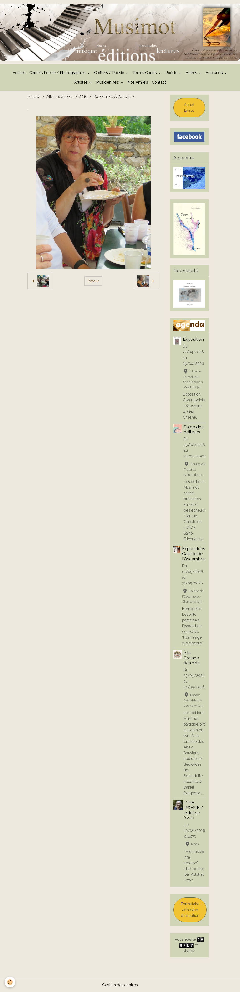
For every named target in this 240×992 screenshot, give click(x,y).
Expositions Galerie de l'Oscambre (193, 554)
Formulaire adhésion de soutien (190, 910)
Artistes (81, 82)
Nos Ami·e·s (138, 82)
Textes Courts (145, 73)
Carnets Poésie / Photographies (58, 73)
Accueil (19, 73)
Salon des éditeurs (194, 430)
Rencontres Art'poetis (112, 97)
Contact (159, 82)
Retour (93, 281)
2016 (83, 97)
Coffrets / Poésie (109, 73)
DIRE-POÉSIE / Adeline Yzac (193, 811)
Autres (192, 73)
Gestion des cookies (120, 985)
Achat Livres (189, 108)
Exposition (193, 339)
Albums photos (59, 97)
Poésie (171, 73)
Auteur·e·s (215, 73)
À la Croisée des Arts (192, 658)
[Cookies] (10, 982)
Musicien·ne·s (108, 82)
